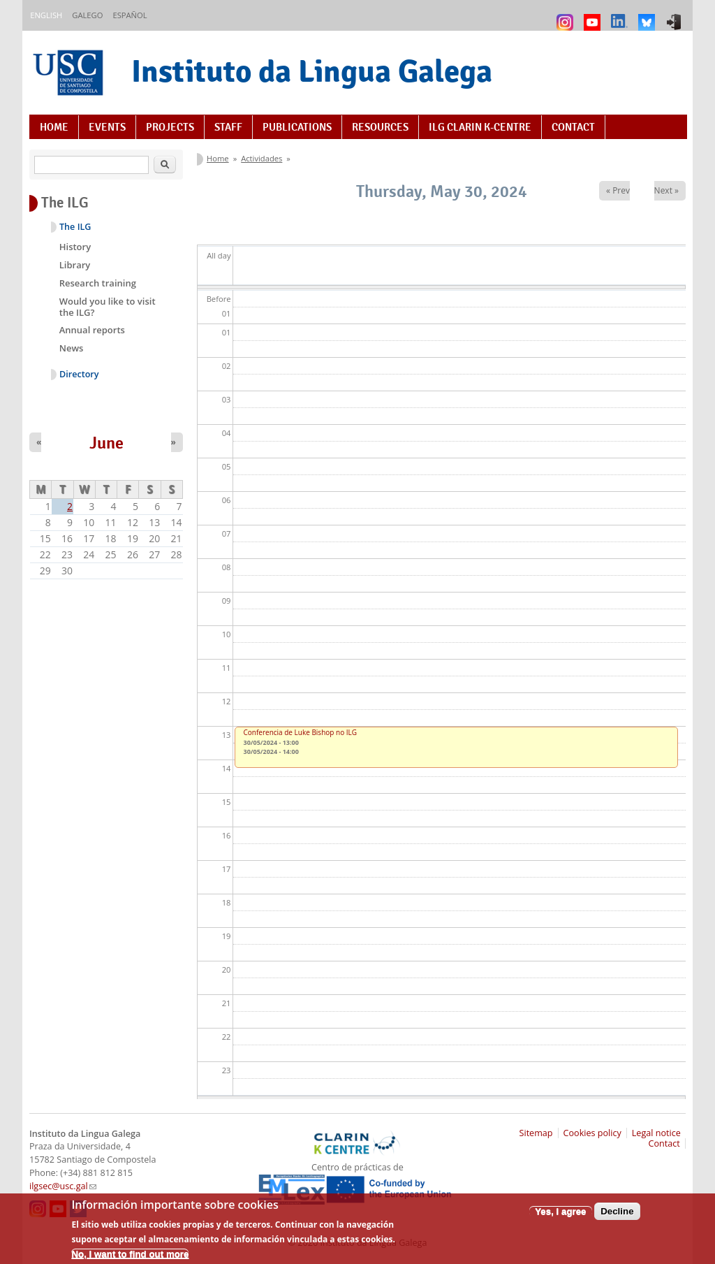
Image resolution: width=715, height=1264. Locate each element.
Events (107, 127)
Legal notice (656, 1133)
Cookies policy (592, 1133)
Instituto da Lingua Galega (311, 70)
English (46, 15)
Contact (573, 127)
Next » (666, 190)
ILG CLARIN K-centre (480, 127)
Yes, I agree (560, 1215)
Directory (79, 374)
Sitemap (536, 1133)
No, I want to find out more (130, 1259)
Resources (380, 127)
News (71, 348)
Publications (297, 127)
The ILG (75, 227)
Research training (97, 283)
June (106, 443)
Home (54, 127)
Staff (228, 127)
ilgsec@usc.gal (62, 1186)
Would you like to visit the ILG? (107, 307)
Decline (616, 1215)
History (75, 246)
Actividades (261, 158)
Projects (170, 127)
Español (129, 15)
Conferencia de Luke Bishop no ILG (301, 732)
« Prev (618, 190)
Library (75, 265)
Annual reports (92, 330)
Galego (87, 15)
